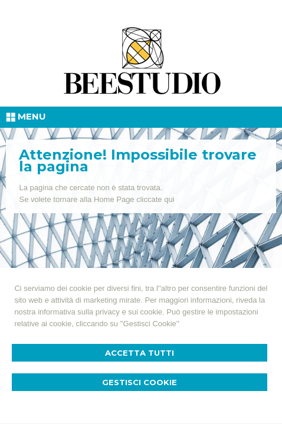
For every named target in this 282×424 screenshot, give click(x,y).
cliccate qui (155, 199)
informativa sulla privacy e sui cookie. (101, 311)
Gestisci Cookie (139, 382)
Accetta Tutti (139, 352)
